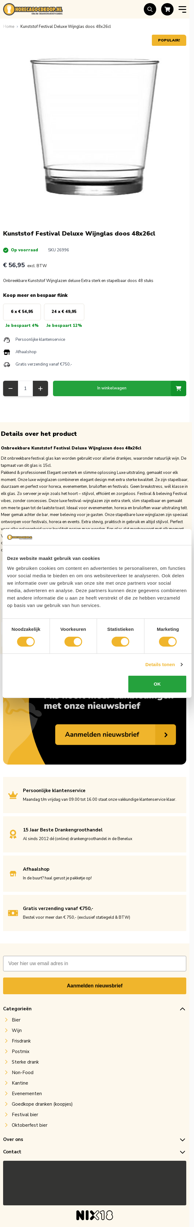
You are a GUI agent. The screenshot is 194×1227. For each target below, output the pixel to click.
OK (157, 684)
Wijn (17, 1033)
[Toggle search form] (150, 9)
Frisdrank (21, 1044)
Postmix (20, 1054)
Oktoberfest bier (29, 1128)
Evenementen (27, 1097)
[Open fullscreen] (94, 126)
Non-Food (22, 1076)
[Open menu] (182, 9)
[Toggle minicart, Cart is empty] (167, 9)
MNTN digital (107, 1216)
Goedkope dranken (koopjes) (42, 1107)
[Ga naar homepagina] (8, 27)
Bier (16, 1023)
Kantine (20, 1086)
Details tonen (160, 664)
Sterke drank (25, 1065)
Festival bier (25, 1118)
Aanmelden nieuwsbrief (95, 988)
